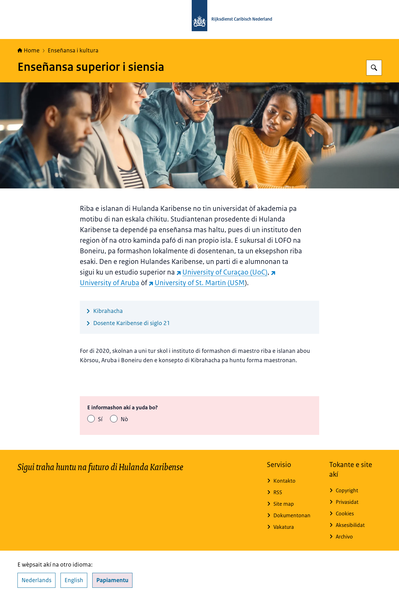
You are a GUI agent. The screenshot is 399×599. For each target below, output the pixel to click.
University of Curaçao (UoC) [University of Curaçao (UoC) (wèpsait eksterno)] (221, 272)
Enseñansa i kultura (73, 50)
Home (28, 50)
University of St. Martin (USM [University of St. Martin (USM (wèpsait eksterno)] (197, 282)
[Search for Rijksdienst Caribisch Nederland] (374, 67)
